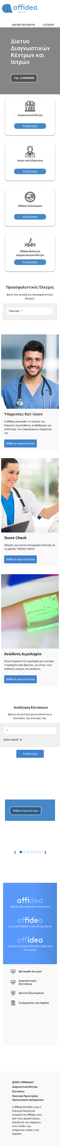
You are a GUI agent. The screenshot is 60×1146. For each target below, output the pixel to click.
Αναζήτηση (30, 126)
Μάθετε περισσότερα (20, 443)
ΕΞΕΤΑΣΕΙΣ (48, 25)
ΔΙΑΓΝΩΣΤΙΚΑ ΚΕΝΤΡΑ (23, 25)
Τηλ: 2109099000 (24, 78)
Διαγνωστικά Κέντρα (24, 1086)
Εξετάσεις (18, 1091)
